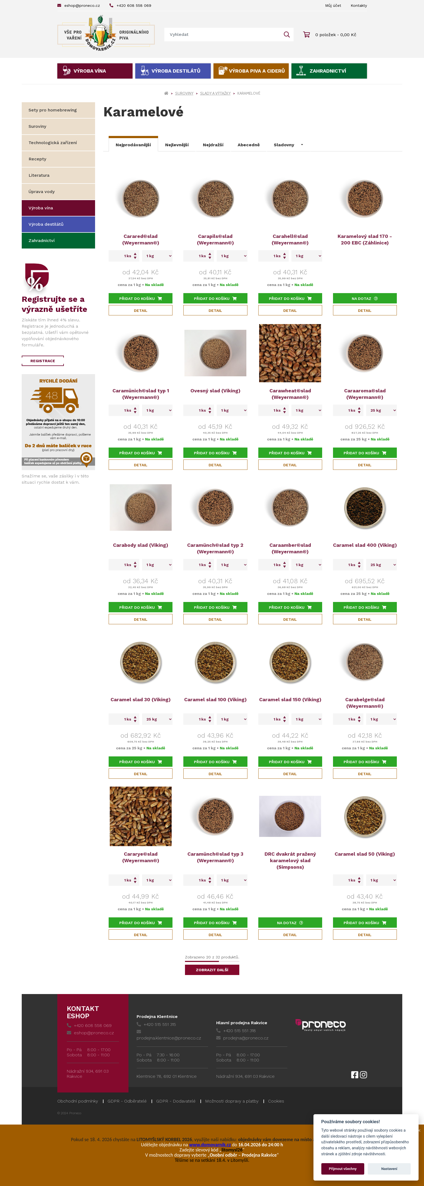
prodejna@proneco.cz (242, 1038)
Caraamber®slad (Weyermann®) (290, 548)
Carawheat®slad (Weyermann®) (290, 394)
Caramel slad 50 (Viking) (365, 854)
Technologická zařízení (53, 142)
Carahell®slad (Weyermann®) (290, 239)
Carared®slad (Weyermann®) (140, 239)
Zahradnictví (328, 71)
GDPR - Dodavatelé (176, 1101)
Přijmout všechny (343, 1169)
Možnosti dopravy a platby (232, 1101)
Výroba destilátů (176, 71)
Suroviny (184, 93)
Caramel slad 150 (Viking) (290, 699)
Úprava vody (42, 191)
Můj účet (333, 5)
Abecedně (249, 144)
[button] (288, 143)
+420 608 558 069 (130, 5)
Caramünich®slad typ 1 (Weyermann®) (140, 394)
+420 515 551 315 (156, 1024)
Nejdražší (213, 144)
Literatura (39, 175)
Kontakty (359, 5)
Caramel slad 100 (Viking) (215, 699)
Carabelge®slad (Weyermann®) (365, 703)
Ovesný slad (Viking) (215, 390)
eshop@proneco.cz (78, 5)
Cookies (276, 1101)
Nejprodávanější (133, 144)
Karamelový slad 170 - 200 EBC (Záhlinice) (365, 239)
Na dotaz (365, 298)
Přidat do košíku (140, 298)
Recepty (37, 159)
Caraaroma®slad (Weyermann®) (365, 394)
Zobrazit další (212, 970)
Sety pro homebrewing (53, 110)
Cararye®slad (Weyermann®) (140, 857)
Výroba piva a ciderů (257, 71)
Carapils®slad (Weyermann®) (215, 239)
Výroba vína (90, 71)
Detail (140, 310)
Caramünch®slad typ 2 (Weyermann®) (215, 548)
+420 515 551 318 (236, 1030)
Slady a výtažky (215, 93)
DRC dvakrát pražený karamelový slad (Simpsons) (290, 860)
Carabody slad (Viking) (140, 545)
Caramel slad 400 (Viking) (365, 545)
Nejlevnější (177, 144)
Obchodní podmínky (77, 1101)
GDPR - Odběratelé (127, 1101)
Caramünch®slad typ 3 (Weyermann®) (215, 857)
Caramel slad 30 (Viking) (141, 699)
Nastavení (389, 1169)
